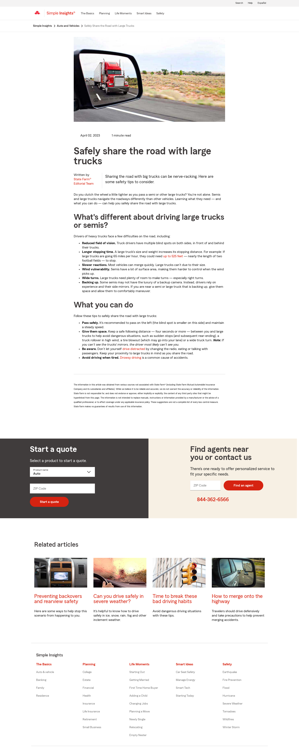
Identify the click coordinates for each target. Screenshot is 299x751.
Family (40, 687)
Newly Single (137, 719)
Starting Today (185, 695)
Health (87, 695)
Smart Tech (183, 687)
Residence (42, 695)
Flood (226, 687)
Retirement (90, 719)
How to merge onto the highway (237, 599)
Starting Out (137, 672)
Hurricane (229, 695)
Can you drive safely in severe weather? (118, 599)
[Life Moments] (123, 13)
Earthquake (230, 672)
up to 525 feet (173, 256)
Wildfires (228, 719)
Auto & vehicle (45, 672)
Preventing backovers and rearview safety (58, 599)
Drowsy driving (130, 357)
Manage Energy (185, 680)
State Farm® (84, 181)
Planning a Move (139, 711)
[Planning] (104, 13)
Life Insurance (91, 711)
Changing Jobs (138, 703)
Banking (41, 680)
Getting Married (139, 680)
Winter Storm (231, 727)
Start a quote (49, 502)
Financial (88, 687)
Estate (87, 680)
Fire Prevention (232, 680)
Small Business (92, 727)
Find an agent (243, 485)
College (87, 672)
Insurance (89, 703)
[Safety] (160, 13)
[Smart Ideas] (144, 13)
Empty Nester (138, 735)
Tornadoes (229, 711)
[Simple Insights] (61, 15)
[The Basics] (87, 13)
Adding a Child (138, 695)
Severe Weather (233, 703)
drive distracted (134, 349)
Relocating (135, 727)
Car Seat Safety (185, 672)
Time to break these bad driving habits (175, 599)
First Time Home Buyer (143, 687)
